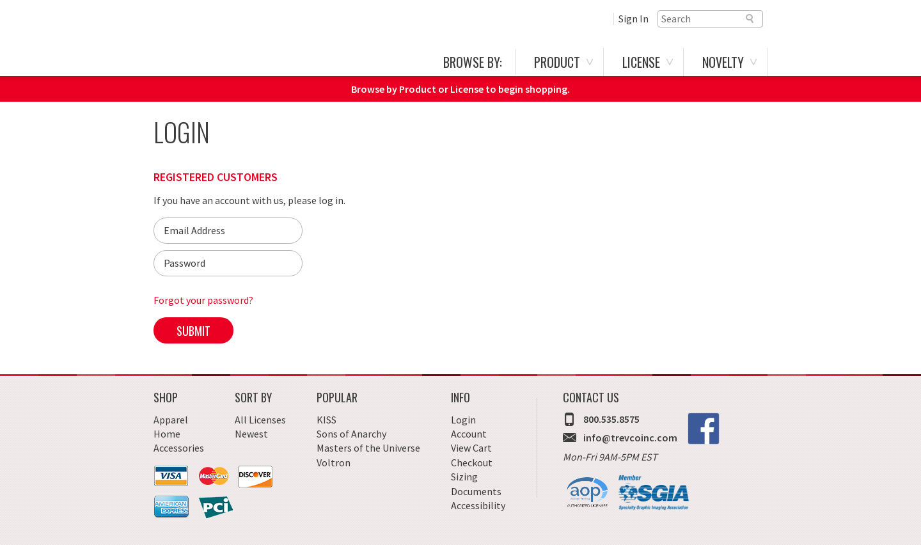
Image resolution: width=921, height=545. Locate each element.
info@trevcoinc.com (630, 437)
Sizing (464, 476)
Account (469, 433)
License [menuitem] (641, 62)
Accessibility (478, 505)
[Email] (228, 230)
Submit (193, 330)
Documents (476, 491)
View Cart (471, 447)
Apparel (171, 419)
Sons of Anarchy (351, 433)
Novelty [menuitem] (723, 62)
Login (463, 419)
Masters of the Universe (368, 447)
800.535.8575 (611, 419)
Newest (251, 433)
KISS (326, 419)
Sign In (633, 18)
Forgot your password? (203, 300)
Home (167, 433)
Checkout (471, 462)
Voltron (333, 462)
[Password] (228, 263)
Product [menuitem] (557, 62)
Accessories (179, 447)
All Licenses (260, 419)
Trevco (231, 43)
